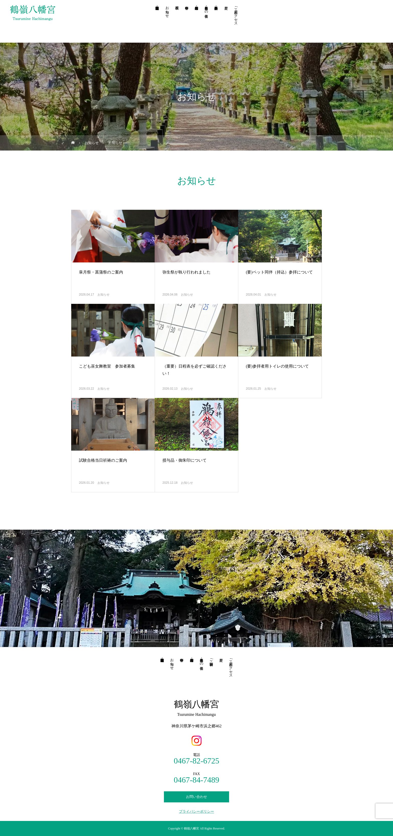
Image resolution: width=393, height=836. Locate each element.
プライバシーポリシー (196, 811)
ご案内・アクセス (236, 14)
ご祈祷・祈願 (211, 658)
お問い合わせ (196, 797)
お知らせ (167, 10)
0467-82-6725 (196, 761)
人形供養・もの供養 (206, 8)
